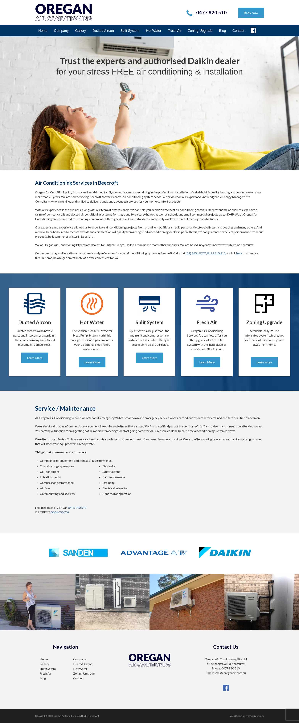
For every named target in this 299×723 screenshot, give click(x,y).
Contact (238, 31)
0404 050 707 (60, 512)
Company (61, 31)
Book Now (251, 12)
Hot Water (153, 31)
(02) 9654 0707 (196, 253)
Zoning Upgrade (200, 31)
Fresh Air (175, 31)
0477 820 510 (211, 12)
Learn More (34, 357)
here (239, 253)
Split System (129, 31)
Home (42, 31)
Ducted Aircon (103, 31)
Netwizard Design (255, 715)
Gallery (80, 31)
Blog (222, 31)
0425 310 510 (216, 253)
